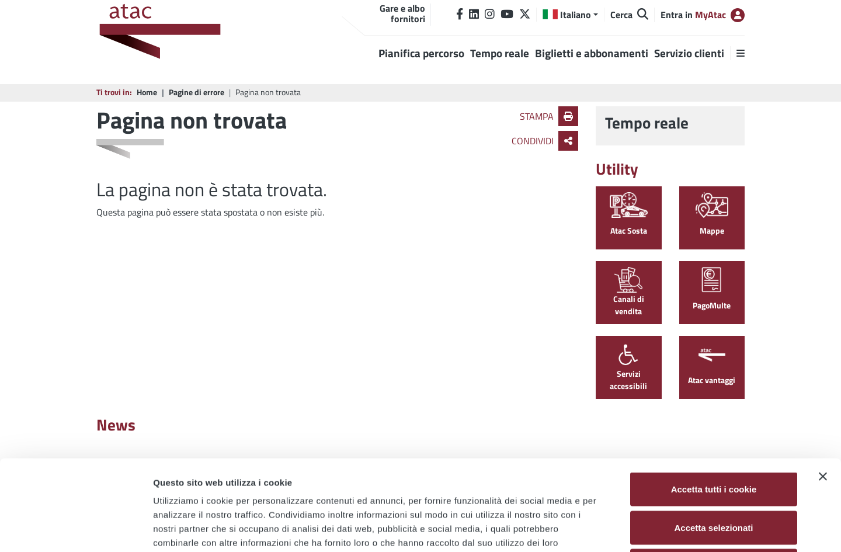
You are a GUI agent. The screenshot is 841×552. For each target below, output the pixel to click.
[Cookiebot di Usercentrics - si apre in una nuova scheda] (76, 529)
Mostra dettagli (614, 529)
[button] (570, 15)
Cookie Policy (215, 466)
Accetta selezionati (713, 437)
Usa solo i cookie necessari (713, 475)
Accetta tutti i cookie (714, 399)
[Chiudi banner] (823, 386)
